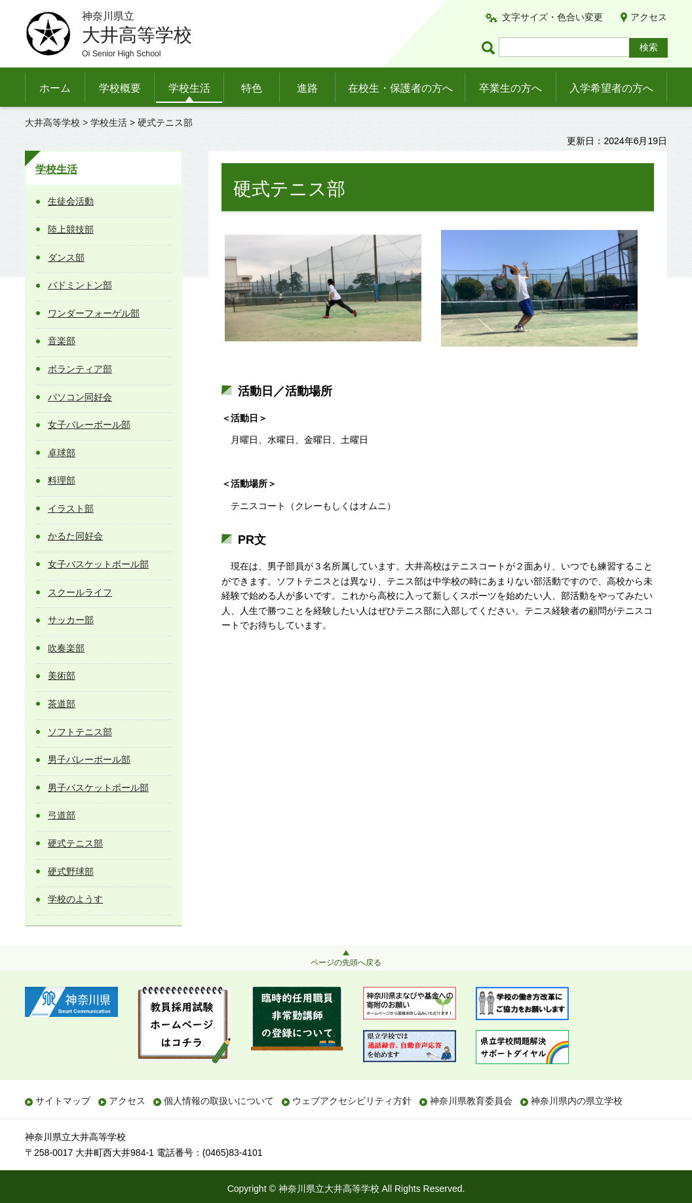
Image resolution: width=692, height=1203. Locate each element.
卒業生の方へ (510, 88)
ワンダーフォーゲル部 (94, 313)
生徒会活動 (71, 201)
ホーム (55, 88)
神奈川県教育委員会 (471, 1101)
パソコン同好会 (80, 397)
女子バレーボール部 (89, 424)
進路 (307, 88)
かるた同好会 (75, 536)
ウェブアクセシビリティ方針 (352, 1101)
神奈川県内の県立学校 (577, 1101)
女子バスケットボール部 (98, 564)
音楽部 (61, 340)
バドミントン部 (80, 285)
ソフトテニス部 (80, 732)
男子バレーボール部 (89, 759)
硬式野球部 (71, 871)
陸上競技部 (71, 229)
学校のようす (75, 899)
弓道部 (61, 815)
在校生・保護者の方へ (400, 88)
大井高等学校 (52, 122)
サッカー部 (71, 620)
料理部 (61, 480)
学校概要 (120, 88)
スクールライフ (80, 592)
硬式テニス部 (75, 843)
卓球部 (61, 453)
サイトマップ (62, 1101)
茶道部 (61, 703)
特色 (251, 88)
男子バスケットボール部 (98, 787)
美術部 (61, 675)
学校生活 (189, 88)
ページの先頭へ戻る (346, 962)
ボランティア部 (80, 369)
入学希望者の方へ (611, 88)
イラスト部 (71, 508)
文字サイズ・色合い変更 (552, 17)
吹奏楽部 (66, 648)
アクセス (648, 17)
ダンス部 (66, 257)
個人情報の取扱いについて (219, 1101)
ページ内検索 (490, 47)
